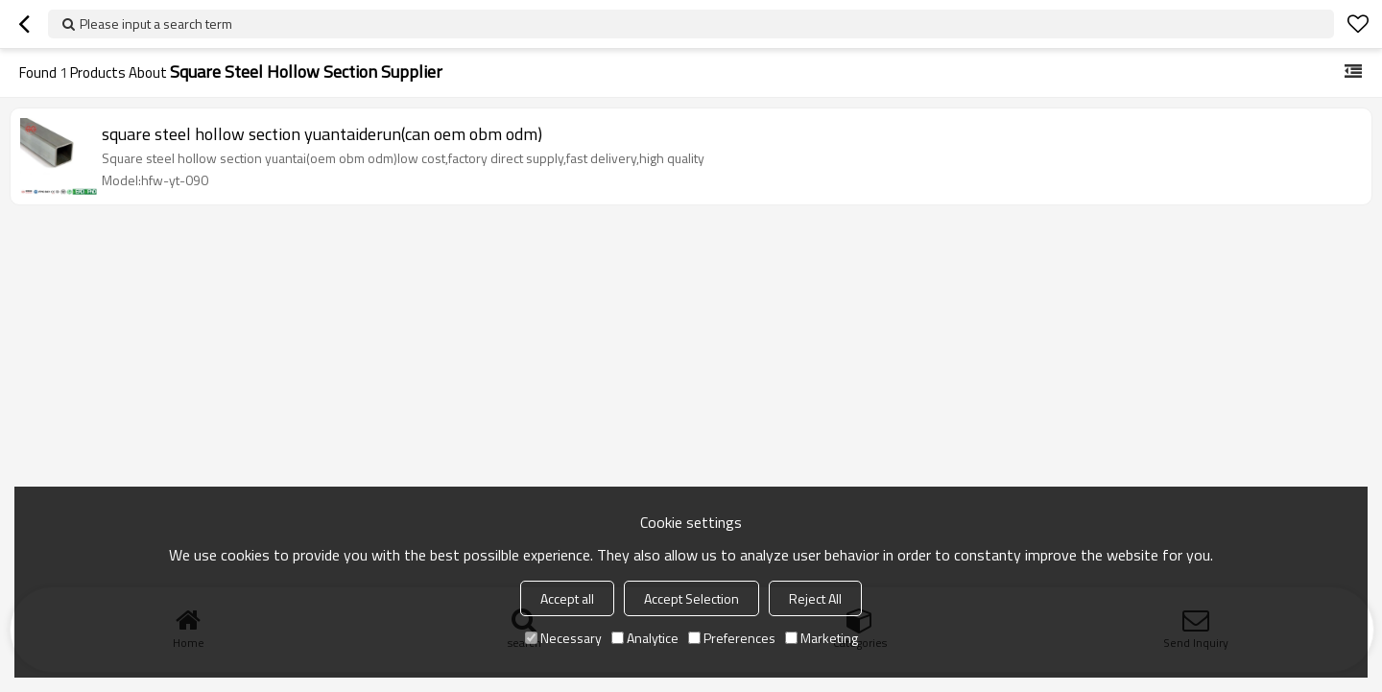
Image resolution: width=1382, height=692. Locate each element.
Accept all (567, 598)
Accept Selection (691, 598)
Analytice (645, 638)
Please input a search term (156, 23)
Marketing (821, 638)
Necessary (563, 638)
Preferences (731, 638)
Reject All (815, 598)
